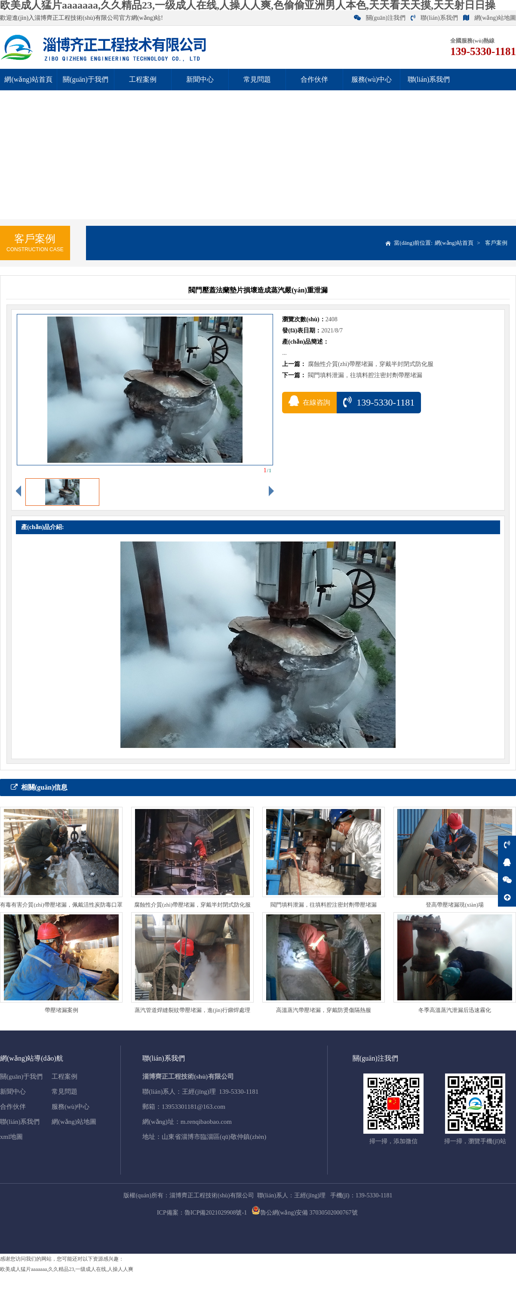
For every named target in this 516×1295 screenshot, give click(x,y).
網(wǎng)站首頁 (28, 79)
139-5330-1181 (379, 402)
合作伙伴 (314, 79)
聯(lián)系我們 (434, 18)
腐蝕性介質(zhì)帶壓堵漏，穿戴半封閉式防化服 (370, 364)
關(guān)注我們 (380, 18)
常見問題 (257, 79)
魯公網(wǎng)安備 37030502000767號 (305, 1212)
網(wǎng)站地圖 (489, 18)
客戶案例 (496, 243)
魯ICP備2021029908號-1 (215, 1212)
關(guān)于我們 (85, 79)
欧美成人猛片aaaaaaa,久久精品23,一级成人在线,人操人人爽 (66, 1269)
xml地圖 (11, 1136)
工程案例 (143, 79)
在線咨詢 (309, 401)
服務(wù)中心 (371, 79)
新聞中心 (200, 79)
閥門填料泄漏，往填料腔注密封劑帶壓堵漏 (365, 375)
